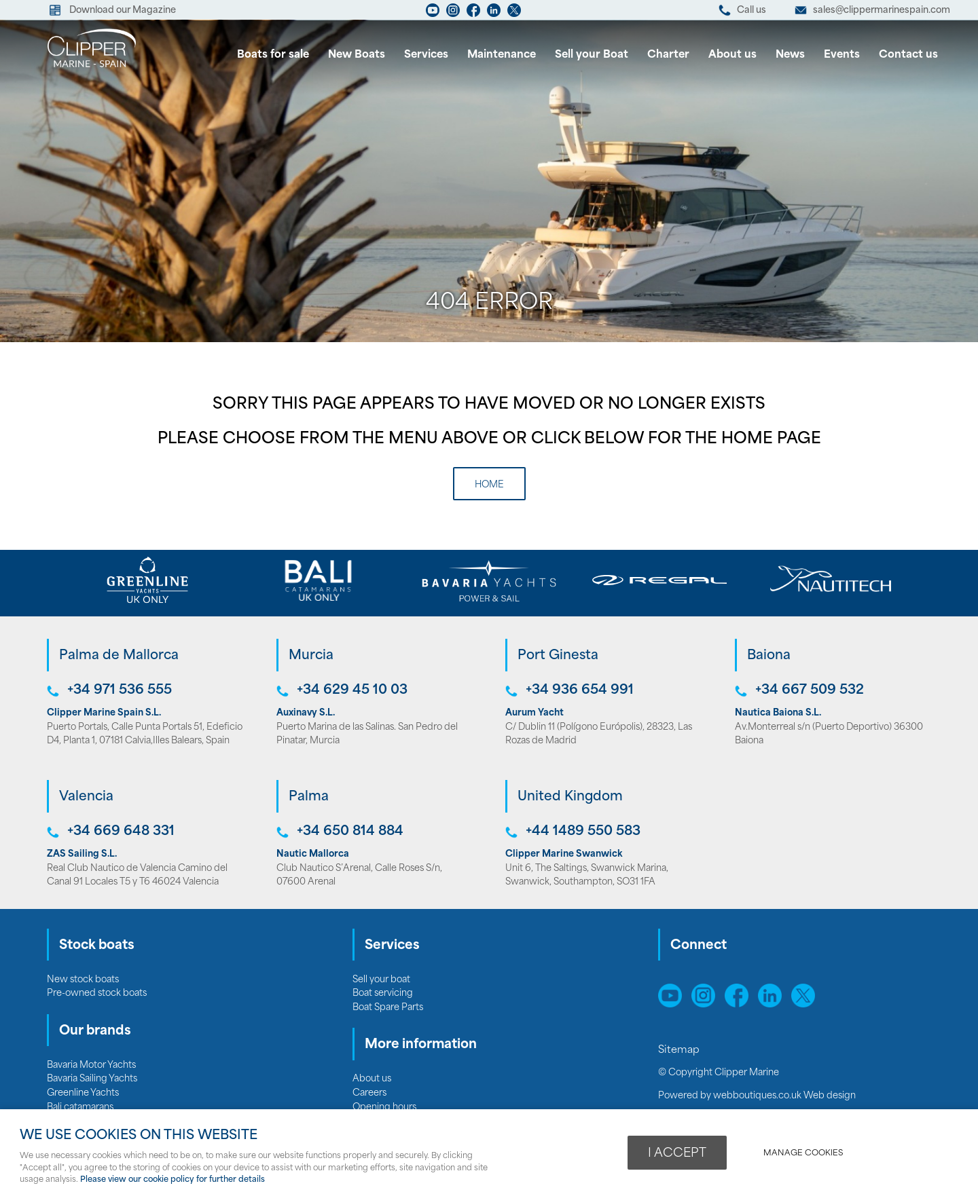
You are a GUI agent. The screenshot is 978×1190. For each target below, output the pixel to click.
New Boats (356, 55)
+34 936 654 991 (580, 690)
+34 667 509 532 (809, 690)
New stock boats (83, 979)
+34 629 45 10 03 (352, 690)
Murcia (311, 656)
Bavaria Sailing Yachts (92, 1079)
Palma (309, 797)
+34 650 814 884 (350, 831)
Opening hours (384, 1107)
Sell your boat (381, 979)
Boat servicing (382, 993)
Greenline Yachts (83, 1093)
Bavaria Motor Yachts (91, 1065)
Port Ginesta (558, 656)
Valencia (86, 797)
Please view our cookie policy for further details (172, 1180)
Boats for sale (273, 55)
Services (426, 55)
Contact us (908, 55)
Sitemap (680, 1050)
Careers (369, 1093)
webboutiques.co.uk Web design (784, 1096)
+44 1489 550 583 (583, 831)
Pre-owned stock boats (97, 993)
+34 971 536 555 (119, 690)
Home (489, 485)
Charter (668, 55)
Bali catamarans (80, 1107)
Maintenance (501, 55)
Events (842, 55)
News (790, 55)
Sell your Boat (591, 55)
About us (732, 55)
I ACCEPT (677, 1153)
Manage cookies (803, 1153)
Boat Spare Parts (387, 1007)
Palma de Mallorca (119, 656)
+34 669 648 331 (121, 831)
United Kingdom (570, 797)
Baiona (769, 656)
